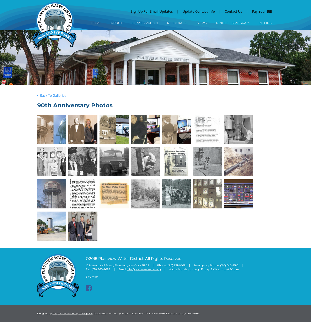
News (202, 23)
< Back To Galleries (51, 95)
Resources (177, 23)
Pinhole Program (233, 23)
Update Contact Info (199, 11)
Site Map (92, 276)
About (117, 23)
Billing (265, 23)
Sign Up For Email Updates (152, 11)
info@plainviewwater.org (144, 269)
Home (96, 23)
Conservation (145, 23)
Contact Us (233, 11)
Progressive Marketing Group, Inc (73, 313)
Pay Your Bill (262, 11)
